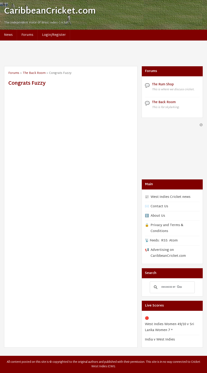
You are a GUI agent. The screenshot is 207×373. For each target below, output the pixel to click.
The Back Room (34, 73)
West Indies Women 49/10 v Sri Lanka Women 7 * (169, 327)
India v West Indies (160, 340)
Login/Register (54, 35)
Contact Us (159, 207)
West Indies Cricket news (170, 197)
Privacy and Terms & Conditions (167, 228)
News (8, 35)
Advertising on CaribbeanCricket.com (168, 253)
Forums (27, 35)
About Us (158, 216)
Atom (173, 241)
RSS (164, 241)
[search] (171, 287)
